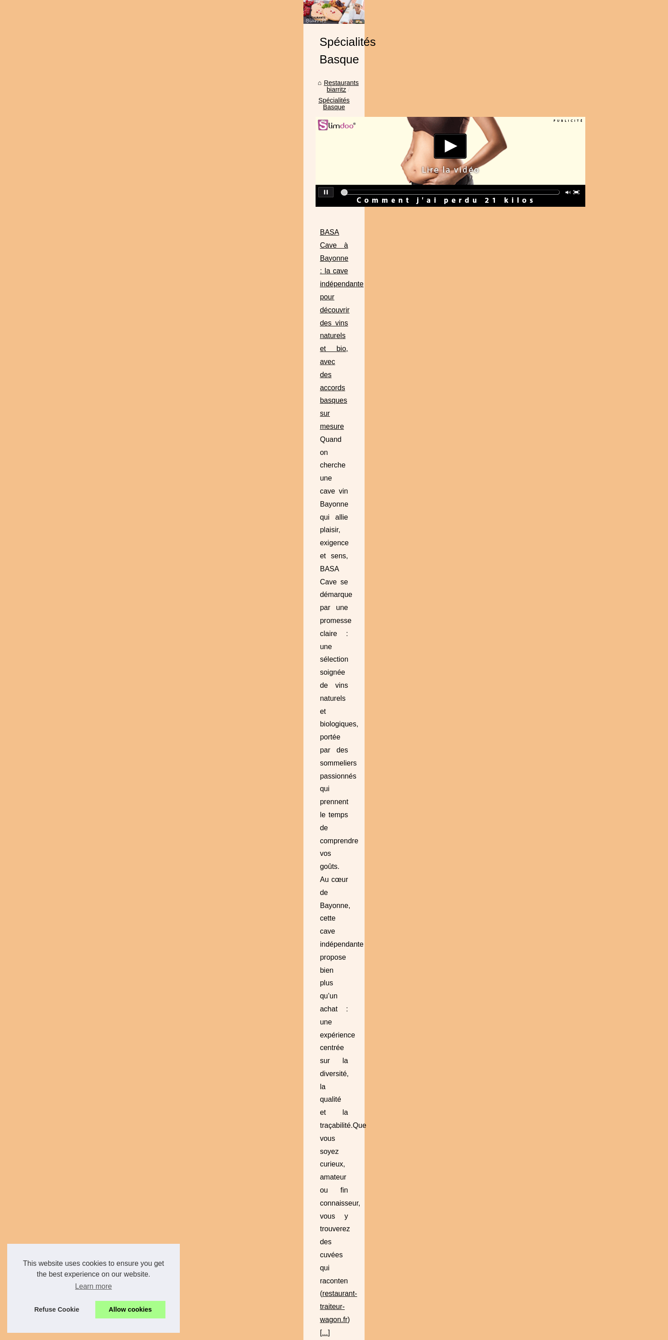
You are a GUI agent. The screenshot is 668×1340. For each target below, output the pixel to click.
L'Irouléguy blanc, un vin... (113, 972)
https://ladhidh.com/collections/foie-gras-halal (277, 660)
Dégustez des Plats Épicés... (117, 550)
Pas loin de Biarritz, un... (111, 751)
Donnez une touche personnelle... (124, 407)
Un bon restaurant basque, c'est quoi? (314, 1076)
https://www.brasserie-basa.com (257, 581)
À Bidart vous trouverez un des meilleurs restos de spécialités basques (361, 1045)
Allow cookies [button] (130, 1309)
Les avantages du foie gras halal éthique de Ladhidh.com (295, 622)
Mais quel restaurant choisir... (118, 771)
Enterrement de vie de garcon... (121, 268)
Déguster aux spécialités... (113, 630)
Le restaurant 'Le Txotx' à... (114, 590)
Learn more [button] (93, 1286)
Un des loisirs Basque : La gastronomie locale (325, 1014)
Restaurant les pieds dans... (116, 791)
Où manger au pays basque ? (302, 999)
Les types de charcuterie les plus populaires (323, 952)
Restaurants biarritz (236, 273)
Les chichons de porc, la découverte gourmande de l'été (340, 921)
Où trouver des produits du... (116, 811)
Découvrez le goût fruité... (112, 570)
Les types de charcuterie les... (118, 992)
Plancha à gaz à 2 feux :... (113, 427)
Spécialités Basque (299, 273)
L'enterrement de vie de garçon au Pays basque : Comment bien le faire (363, 983)
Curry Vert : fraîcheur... (108, 510)
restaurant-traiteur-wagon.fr (316, 476)
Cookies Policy (205, 1320)
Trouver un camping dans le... (118, 308)
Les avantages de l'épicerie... (117, 348)
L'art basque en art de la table (302, 1061)
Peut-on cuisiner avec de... (114, 610)
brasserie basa (311, 832)
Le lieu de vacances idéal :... (116, 367)
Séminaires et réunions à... (114, 912)
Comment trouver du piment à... (121, 650)
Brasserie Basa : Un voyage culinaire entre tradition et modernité (307, 517)
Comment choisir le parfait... (116, 327)
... (369, 476)
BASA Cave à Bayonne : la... (117, 852)
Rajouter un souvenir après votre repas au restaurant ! (337, 1030)
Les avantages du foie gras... (117, 892)
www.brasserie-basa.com (439, 766)
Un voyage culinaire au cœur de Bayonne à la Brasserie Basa (302, 806)
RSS (235, 1320)
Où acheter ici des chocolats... (119, 530)
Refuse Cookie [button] (56, 1309)
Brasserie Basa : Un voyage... (118, 872)
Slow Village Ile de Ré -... (112, 387)
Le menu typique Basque (111, 468)
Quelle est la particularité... (114, 1012)
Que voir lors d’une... (105, 287)
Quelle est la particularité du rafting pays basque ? (332, 968)
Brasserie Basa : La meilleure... (120, 731)
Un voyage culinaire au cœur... (119, 932)
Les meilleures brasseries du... (119, 711)
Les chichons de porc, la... (113, 952)
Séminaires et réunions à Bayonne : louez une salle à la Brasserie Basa (318, 714)
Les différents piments (107, 669)
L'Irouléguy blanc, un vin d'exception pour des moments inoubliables (357, 937)
